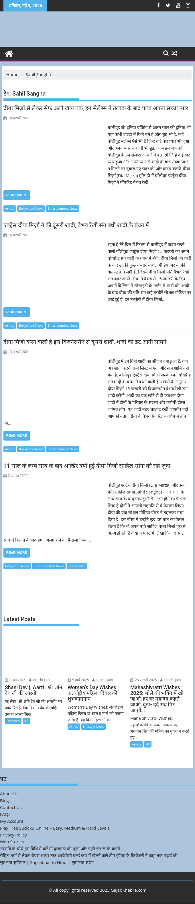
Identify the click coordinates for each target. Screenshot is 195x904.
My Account (11, 821)
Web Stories (12, 841)
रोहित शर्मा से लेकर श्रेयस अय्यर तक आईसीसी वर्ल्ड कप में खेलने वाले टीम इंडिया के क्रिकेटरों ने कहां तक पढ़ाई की (89, 855)
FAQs (5, 814)
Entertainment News (63, 208)
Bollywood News (31, 208)
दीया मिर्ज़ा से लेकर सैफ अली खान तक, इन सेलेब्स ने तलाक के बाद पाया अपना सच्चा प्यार (95, 108)
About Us (9, 793)
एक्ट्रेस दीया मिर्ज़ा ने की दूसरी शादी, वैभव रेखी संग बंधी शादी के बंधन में (76, 225)
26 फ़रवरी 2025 (143, 679)
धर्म (26, 721)
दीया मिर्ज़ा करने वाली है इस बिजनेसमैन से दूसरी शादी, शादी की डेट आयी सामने (84, 341)
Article (9, 208)
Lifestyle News (93, 726)
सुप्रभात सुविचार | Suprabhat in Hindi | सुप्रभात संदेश (47, 862)
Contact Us (11, 807)
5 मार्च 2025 (78, 679)
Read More (16, 195)
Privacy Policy (13, 835)
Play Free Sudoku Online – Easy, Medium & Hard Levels (55, 828)
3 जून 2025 (15, 679)
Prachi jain (39, 679)
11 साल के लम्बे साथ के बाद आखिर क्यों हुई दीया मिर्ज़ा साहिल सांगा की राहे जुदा (86, 465)
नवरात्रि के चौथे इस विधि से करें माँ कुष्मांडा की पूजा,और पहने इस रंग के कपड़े (60, 848)
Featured (13, 721)
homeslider (76, 566)
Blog (4, 800)
